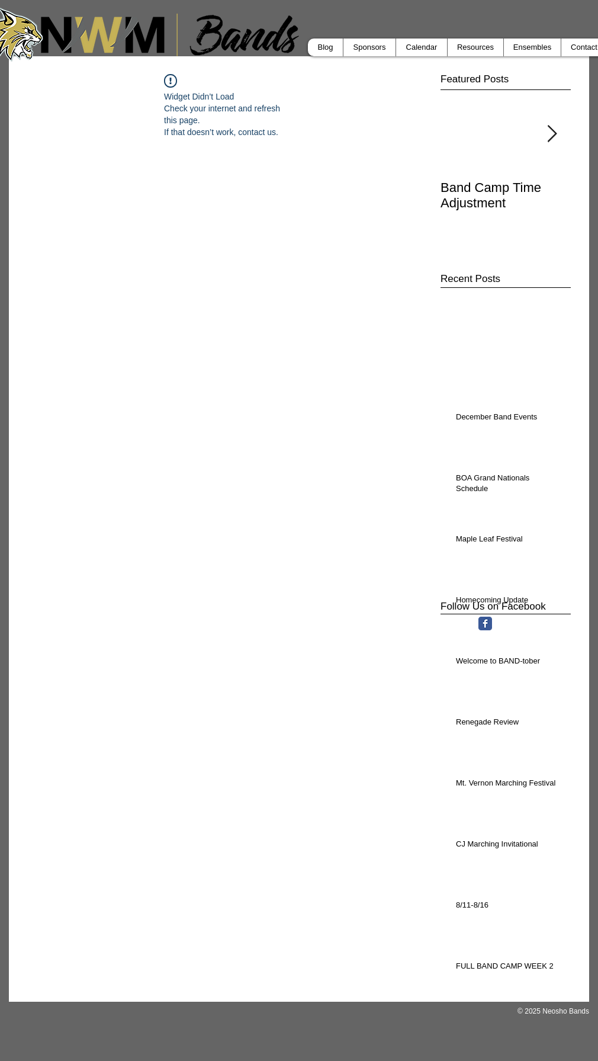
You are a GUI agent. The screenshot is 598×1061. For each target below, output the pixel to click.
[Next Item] (551, 134)
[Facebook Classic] (485, 623)
